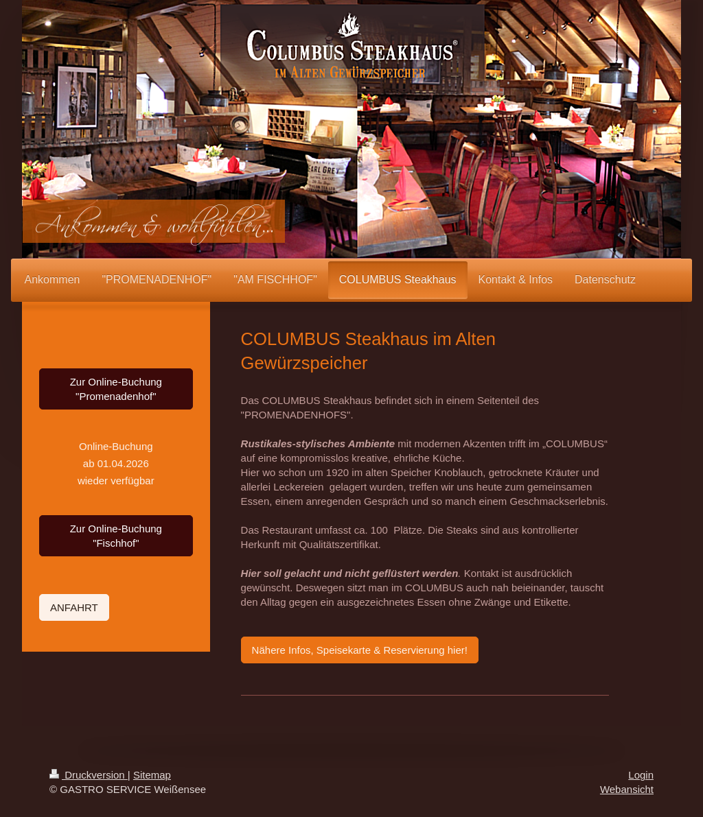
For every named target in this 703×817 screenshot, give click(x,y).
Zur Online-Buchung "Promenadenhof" (116, 389)
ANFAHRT (74, 607)
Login (641, 775)
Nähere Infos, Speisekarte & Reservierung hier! (360, 650)
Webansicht (627, 789)
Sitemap (152, 775)
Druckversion (88, 775)
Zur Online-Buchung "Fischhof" (116, 536)
